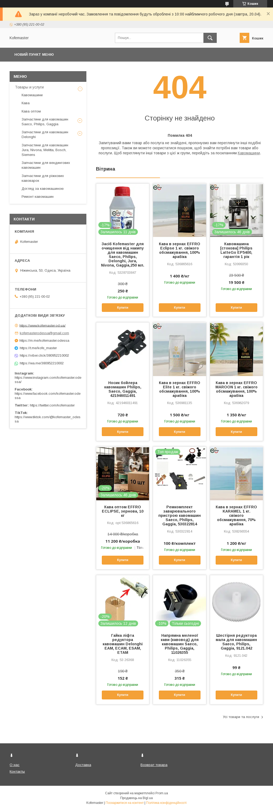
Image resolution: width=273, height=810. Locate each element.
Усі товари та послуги (241, 717)
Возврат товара (153, 765)
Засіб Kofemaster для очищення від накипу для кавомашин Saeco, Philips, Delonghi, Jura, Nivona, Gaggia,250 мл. (122, 254)
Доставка (83, 765)
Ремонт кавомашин (38, 197)
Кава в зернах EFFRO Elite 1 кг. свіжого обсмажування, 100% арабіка (179, 389)
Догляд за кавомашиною (43, 189)
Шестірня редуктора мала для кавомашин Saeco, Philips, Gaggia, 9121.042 (236, 641)
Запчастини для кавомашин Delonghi (45, 134)
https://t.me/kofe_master (38, 348)
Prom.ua (161, 793)
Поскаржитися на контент (125, 803)
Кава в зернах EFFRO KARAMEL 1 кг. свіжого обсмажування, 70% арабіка (236, 515)
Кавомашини (249, 153)
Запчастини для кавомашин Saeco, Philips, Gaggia (45, 121)
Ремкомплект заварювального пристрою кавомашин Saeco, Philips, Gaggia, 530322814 (179, 515)
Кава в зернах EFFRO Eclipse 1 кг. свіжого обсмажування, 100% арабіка (179, 250)
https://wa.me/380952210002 (42, 363)
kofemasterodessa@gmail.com (44, 333)
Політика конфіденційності (166, 803)
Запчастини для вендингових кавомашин (46, 165)
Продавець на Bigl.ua (136, 798)
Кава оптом (31, 111)
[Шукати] (210, 38)
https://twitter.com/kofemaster (52, 405)
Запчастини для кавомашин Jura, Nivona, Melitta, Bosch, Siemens (45, 150)
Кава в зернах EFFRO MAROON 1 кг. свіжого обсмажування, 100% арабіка (236, 389)
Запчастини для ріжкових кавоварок (43, 178)
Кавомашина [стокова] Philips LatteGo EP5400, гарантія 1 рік (236, 250)
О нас (14, 765)
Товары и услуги (29, 87)
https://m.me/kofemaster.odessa (44, 340)
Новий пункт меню (34, 55)
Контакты (17, 771)
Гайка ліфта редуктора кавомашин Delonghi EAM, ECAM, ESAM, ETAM (123, 644)
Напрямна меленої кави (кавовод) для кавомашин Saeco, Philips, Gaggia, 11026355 (180, 644)
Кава (26, 103)
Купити (122, 307)
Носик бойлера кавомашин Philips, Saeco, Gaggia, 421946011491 (122, 389)
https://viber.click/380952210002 (44, 355)
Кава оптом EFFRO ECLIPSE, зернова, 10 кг (122, 511)
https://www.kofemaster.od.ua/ (42, 325)
